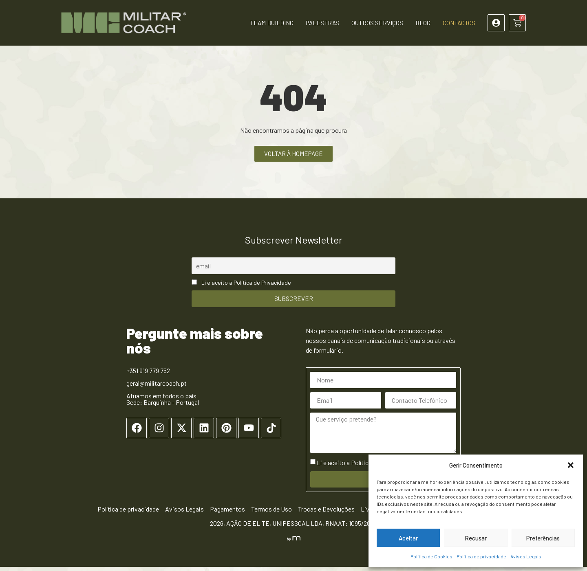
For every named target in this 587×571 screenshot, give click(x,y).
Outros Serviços (377, 22)
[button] (571, 465)
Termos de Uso (271, 513)
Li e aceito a (365, 466)
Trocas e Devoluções (326, 513)
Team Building (272, 22)
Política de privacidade (481, 556)
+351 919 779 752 (148, 374)
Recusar (476, 538)
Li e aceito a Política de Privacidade (246, 286)
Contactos (459, 22)
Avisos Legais (525, 556)
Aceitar (408, 538)
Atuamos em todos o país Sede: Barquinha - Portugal (162, 403)
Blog (422, 22)
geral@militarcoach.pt (156, 387)
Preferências (543, 538)
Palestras (322, 22)
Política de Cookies (431, 556)
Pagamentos (227, 513)
